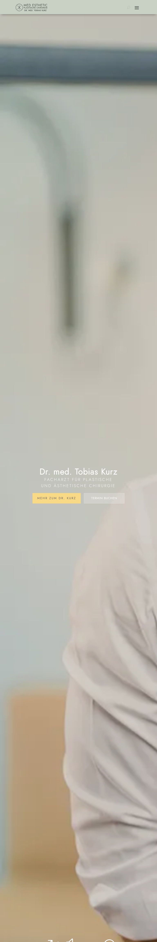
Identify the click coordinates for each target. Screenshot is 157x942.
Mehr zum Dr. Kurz (56, 498)
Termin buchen (104, 498)
